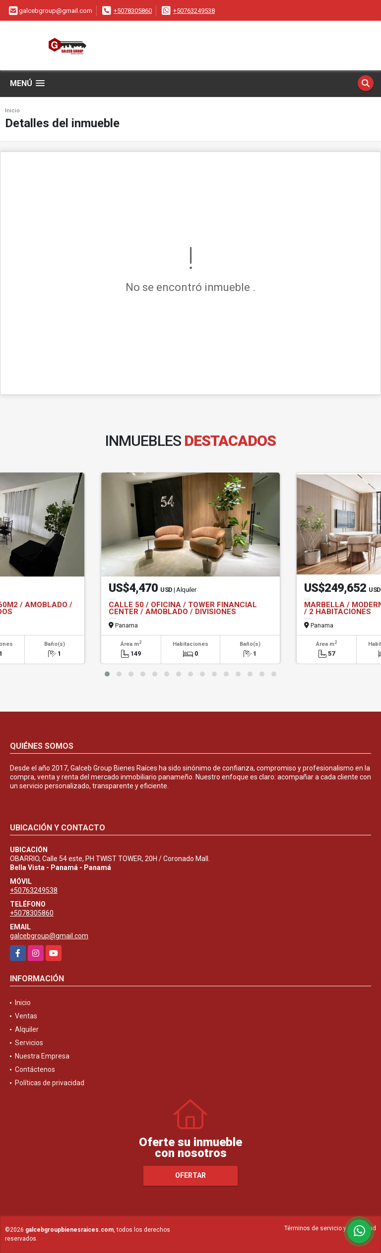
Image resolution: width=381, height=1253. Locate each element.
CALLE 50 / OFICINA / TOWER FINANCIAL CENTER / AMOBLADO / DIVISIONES (183, 608)
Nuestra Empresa (42, 1056)
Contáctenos (35, 1069)
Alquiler (27, 1029)
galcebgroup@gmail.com (49, 936)
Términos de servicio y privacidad (330, 1228)
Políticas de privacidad (49, 1083)
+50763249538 (194, 10)
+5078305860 (133, 10)
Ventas (26, 1016)
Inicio (12, 110)
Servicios (29, 1043)
